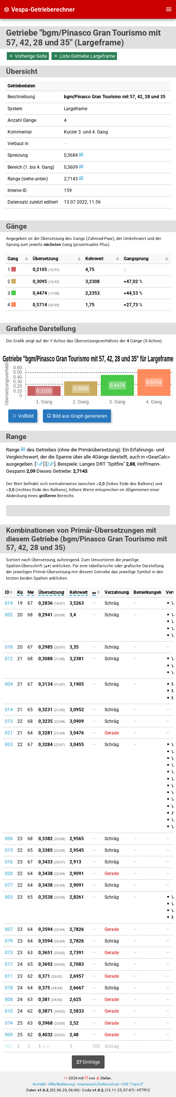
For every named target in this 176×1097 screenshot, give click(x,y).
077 (9, 885)
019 (9, 603)
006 (9, 838)
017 (9, 964)
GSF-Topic (131, 1084)
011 (9, 976)
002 (9, 614)
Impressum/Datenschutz (98, 1084)
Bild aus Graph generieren (77, 416)
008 (9, 999)
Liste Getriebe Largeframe (84, 56)
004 (9, 684)
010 (9, 1011)
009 (9, 1034)
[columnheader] (17, 259)
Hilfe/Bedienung (61, 1084)
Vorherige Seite (28, 56)
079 (9, 941)
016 (9, 862)
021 (9, 733)
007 (9, 929)
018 (9, 647)
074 (9, 1023)
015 (9, 850)
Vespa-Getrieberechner (39, 9)
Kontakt (39, 1084)
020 (9, 873)
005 (9, 897)
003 (9, 744)
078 (9, 988)
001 (9, 1046)
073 (9, 952)
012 (9, 658)
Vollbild (22, 416)
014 (9, 709)
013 (9, 721)
